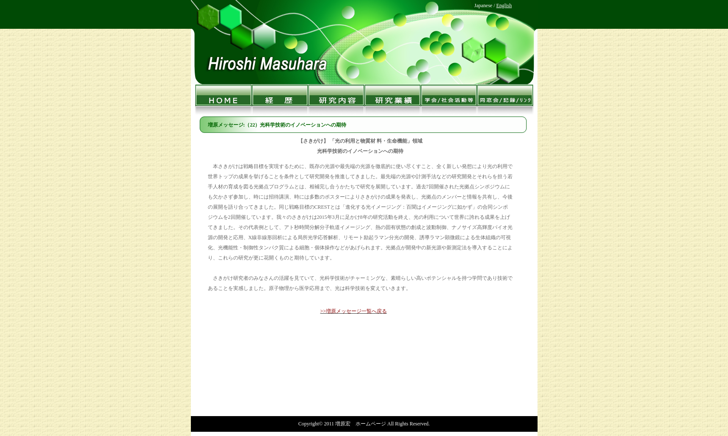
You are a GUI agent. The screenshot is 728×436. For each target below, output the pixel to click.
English (504, 5)
